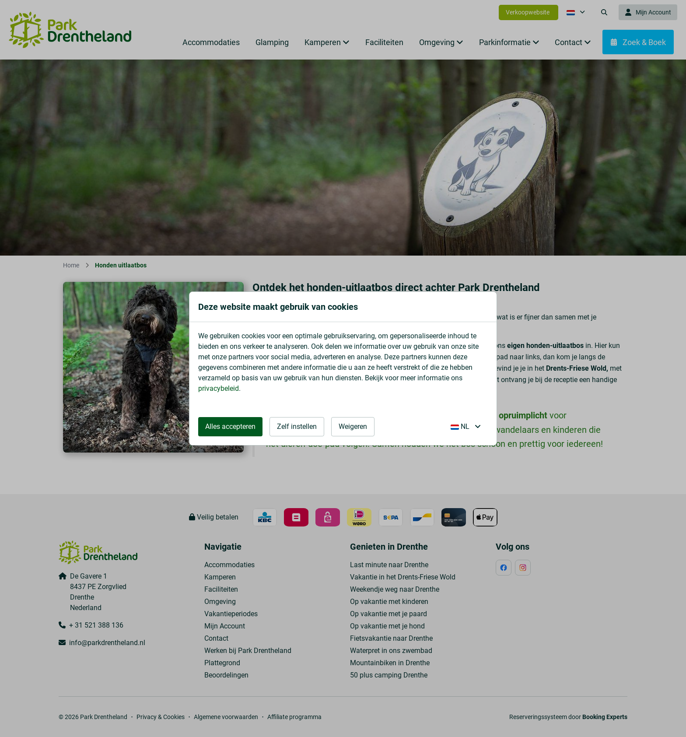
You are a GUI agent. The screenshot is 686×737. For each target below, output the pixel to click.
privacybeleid (218, 388)
